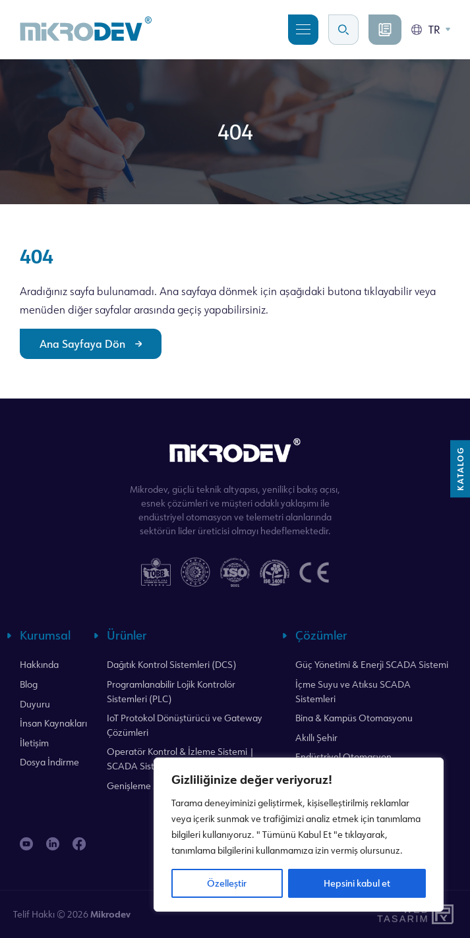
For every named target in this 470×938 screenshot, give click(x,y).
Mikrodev (110, 914)
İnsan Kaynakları (53, 723)
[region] (299, 835)
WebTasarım (401, 914)
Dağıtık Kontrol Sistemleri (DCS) (171, 664)
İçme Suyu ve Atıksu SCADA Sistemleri (353, 691)
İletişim (34, 742)
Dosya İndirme (49, 761)
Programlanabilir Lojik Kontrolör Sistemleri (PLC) (171, 691)
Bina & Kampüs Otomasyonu (354, 717)
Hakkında (39, 664)
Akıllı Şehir (316, 737)
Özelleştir (227, 883)
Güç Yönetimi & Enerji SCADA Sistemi (371, 664)
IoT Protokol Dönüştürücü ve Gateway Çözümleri (184, 725)
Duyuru (35, 703)
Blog (29, 684)
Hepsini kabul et (357, 883)
